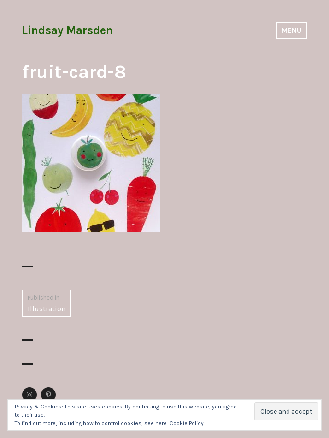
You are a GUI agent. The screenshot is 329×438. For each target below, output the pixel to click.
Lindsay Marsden (67, 30)
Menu (291, 30)
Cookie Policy (187, 423)
